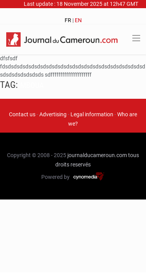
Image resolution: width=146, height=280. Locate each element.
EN (78, 20)
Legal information (91, 114)
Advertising (53, 114)
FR (68, 20)
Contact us (22, 114)
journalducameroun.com (97, 155)
